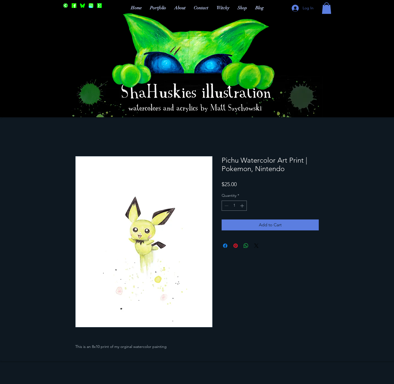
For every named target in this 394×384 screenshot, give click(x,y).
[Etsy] (99, 5)
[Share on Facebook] (225, 245)
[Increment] (242, 205)
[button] (326, 8)
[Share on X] (256, 245)
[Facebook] (74, 5)
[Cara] (65, 5)
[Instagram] (91, 5)
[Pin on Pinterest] (235, 245)
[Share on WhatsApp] (246, 245)
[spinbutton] (234, 205)
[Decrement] (225, 205)
